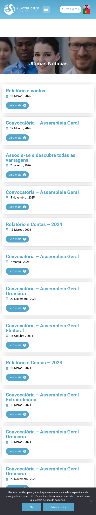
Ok (31, 507)
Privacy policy (58, 507)
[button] (46, 9)
